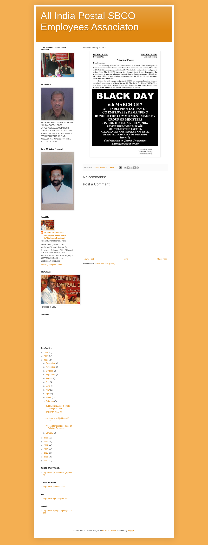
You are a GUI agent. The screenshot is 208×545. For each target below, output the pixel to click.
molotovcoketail (109, 530)
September (51, 375)
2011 (46, 457)
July (48, 382)
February (50, 401)
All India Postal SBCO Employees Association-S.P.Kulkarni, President (55, 235)
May (48, 390)
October (49, 371)
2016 (46, 438)
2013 (46, 449)
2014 (46, 445)
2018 (46, 356)
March (49, 397)
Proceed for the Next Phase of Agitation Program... (59, 427)
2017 (46, 360)
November (51, 367)
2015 (46, 441)
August (49, 378)
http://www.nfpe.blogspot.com (56, 499)
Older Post (162, 259)
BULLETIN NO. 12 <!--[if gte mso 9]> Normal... (58, 407)
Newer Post (89, 259)
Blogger (131, 530)
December (51, 363)
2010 (46, 460)
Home (125, 259)
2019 (46, 352)
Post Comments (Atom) (105, 263)
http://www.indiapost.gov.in (54, 487)
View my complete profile (51, 265)
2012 (46, 453)
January (49, 433)
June (48, 386)
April (48, 394)
